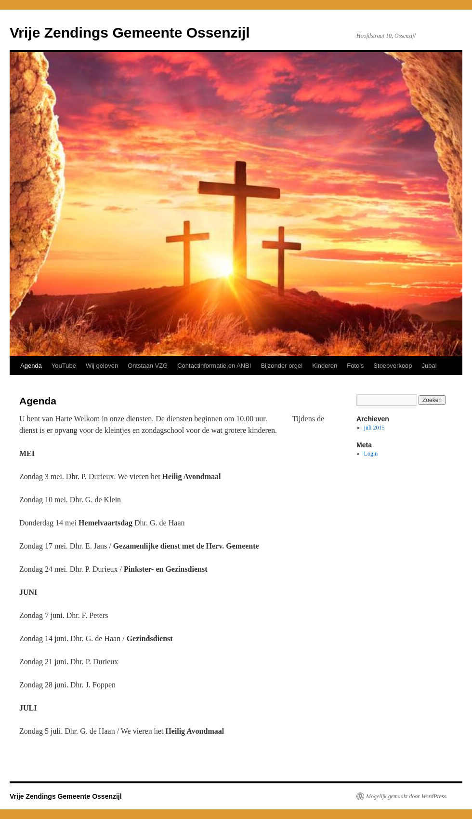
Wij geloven (102, 365)
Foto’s (355, 365)
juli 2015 (374, 427)
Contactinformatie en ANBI (214, 365)
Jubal (429, 365)
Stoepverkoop (392, 365)
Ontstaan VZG (148, 365)
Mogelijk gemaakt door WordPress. (406, 796)
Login (371, 453)
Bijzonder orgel (281, 365)
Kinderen (324, 365)
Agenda (31, 365)
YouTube (64, 365)
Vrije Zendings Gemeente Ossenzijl (130, 32)
